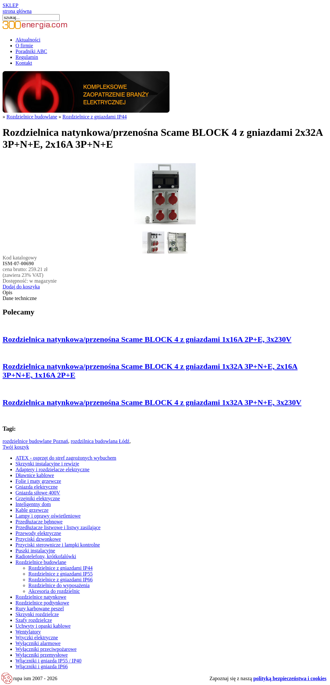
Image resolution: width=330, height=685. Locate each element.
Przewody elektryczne (38, 533)
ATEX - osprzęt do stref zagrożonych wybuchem (65, 458)
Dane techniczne (20, 298)
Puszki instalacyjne (35, 550)
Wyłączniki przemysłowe (41, 655)
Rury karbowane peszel (39, 608)
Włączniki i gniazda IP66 (41, 666)
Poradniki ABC (31, 51)
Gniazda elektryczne (36, 487)
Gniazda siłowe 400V (37, 492)
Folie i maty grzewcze (38, 481)
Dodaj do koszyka (21, 286)
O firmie (24, 45)
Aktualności (27, 39)
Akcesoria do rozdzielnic (54, 591)
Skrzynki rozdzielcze (37, 614)
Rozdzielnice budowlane (31, 116)
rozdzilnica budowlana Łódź (100, 441)
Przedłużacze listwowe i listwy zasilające (58, 527)
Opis (7, 292)
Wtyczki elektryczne (36, 637)
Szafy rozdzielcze (33, 620)
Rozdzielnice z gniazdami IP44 (95, 116)
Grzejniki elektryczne (37, 498)
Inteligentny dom (33, 504)
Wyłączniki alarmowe (38, 643)
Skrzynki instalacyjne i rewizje (47, 463)
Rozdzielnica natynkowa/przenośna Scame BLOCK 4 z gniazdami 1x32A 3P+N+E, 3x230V (152, 402)
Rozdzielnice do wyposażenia (59, 585)
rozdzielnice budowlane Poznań (35, 441)
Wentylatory (28, 631)
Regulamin (26, 57)
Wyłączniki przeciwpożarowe (46, 649)
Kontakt (23, 63)
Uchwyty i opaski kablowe (43, 626)
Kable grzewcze (32, 510)
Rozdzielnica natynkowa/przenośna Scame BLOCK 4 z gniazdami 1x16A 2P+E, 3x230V (147, 339)
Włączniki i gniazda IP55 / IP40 (48, 660)
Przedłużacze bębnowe (39, 521)
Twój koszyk (16, 447)
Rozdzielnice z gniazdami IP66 (60, 579)
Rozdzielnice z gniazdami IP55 (60, 574)
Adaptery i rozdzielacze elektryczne (52, 469)
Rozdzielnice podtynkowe (42, 602)
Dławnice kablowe (34, 475)
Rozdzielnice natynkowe (40, 597)
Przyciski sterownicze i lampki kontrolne (57, 545)
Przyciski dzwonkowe (38, 539)
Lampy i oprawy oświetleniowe (48, 516)
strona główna (17, 11)
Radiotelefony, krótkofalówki (45, 556)
